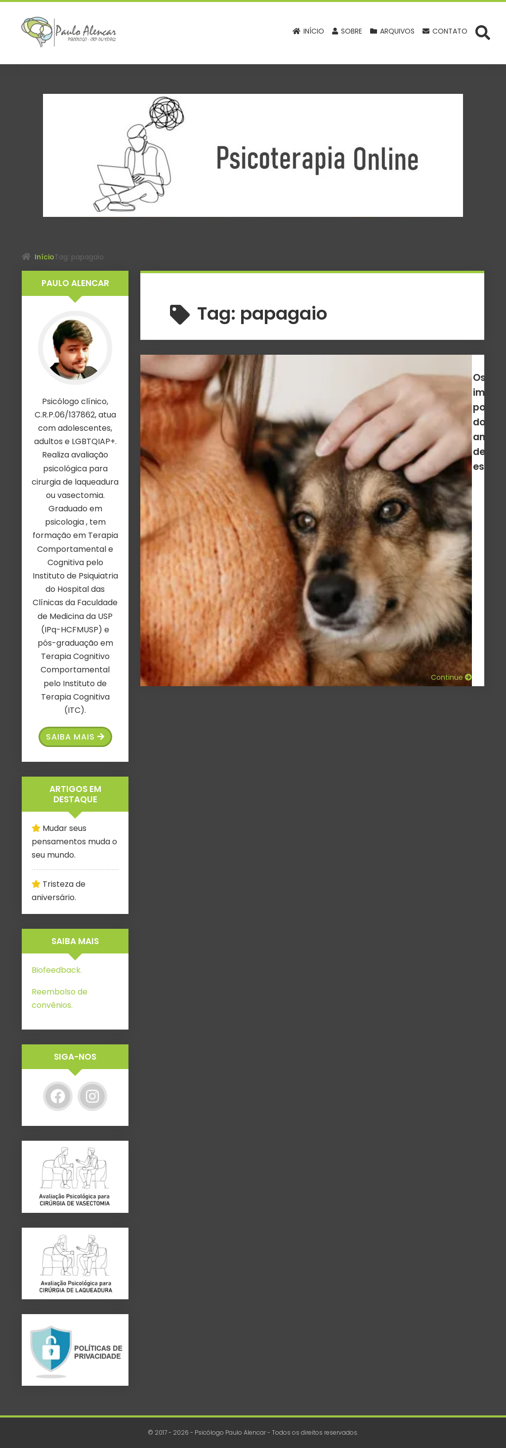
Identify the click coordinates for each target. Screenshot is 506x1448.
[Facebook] (57, 1096)
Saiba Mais (75, 737)
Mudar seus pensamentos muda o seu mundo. (74, 842)
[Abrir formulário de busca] (482, 32)
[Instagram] (92, 1096)
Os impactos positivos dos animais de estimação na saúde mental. (360, 391)
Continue (451, 469)
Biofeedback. (57, 970)
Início (44, 257)
